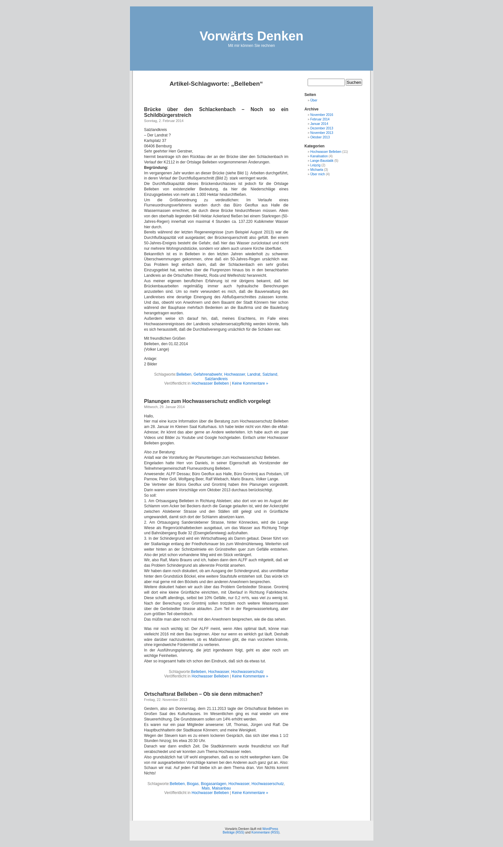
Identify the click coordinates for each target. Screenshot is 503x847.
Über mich (317, 174)
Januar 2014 (319, 124)
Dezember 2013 (321, 128)
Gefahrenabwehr (207, 374)
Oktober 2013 (320, 137)
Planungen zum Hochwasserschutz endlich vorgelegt (207, 401)
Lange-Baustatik (321, 160)
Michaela (316, 169)
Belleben (184, 374)
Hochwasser (234, 374)
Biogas (193, 784)
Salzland (269, 374)
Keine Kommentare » (250, 383)
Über (313, 100)
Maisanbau (221, 788)
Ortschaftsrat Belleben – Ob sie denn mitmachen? (203, 694)
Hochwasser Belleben (210, 383)
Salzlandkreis (216, 379)
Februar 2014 (319, 119)
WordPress (270, 829)
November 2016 (321, 115)
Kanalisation (319, 156)
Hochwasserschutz (247, 671)
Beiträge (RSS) (233, 832)
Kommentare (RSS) (265, 832)
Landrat (253, 374)
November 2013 (321, 133)
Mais (206, 788)
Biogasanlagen (213, 784)
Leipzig (315, 165)
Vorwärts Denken (251, 36)
